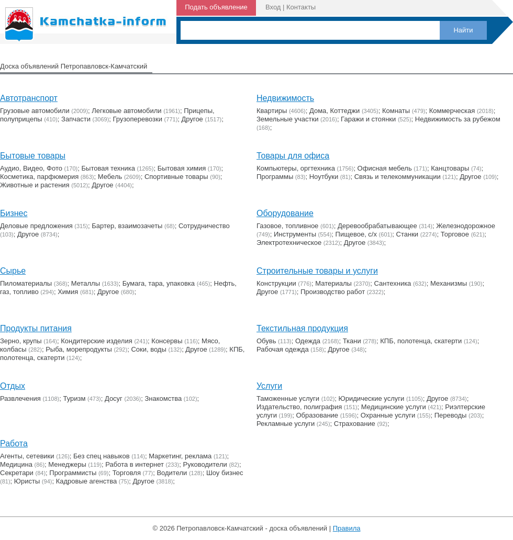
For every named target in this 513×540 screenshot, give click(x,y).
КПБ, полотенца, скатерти (421, 341)
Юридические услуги (372, 398)
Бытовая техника (108, 168)
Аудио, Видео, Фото (31, 168)
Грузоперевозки (137, 119)
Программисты (72, 473)
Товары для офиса (292, 155)
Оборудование (285, 213)
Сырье (13, 270)
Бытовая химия (182, 168)
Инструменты (295, 234)
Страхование (354, 424)
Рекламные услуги (285, 424)
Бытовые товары (32, 155)
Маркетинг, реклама (180, 456)
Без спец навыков (101, 456)
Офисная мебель (385, 168)
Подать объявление (216, 7)
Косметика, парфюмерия (39, 177)
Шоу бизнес (224, 473)
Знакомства (163, 398)
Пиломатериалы (26, 283)
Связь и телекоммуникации (397, 177)
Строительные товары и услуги (317, 270)
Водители (172, 473)
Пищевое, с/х (356, 234)
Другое (192, 119)
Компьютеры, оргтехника (295, 168)
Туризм (74, 398)
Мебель (110, 177)
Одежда (307, 341)
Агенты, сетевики (27, 456)
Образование (317, 415)
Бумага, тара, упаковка (158, 283)
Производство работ (332, 292)
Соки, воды (148, 349)
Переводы (450, 415)
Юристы (27, 481)
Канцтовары (450, 168)
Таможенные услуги (287, 398)
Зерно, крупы (21, 341)
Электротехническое (288, 242)
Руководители (205, 464)
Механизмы (448, 283)
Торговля (127, 473)
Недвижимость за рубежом (457, 119)
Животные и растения (35, 185)
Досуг (113, 398)
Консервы (166, 341)
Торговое (455, 234)
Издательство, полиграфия (299, 407)
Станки (407, 234)
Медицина (16, 464)
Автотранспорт (29, 98)
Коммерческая (452, 111)
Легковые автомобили (126, 111)
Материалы (333, 283)
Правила (347, 528)
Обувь (266, 341)
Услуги (269, 385)
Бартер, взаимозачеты (127, 226)
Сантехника (392, 283)
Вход (273, 7)
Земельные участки (287, 119)
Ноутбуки (324, 177)
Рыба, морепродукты (79, 349)
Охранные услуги (388, 415)
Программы (274, 177)
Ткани (352, 341)
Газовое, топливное (287, 226)
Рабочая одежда (282, 349)
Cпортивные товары (176, 177)
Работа (14, 443)
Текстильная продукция (302, 328)
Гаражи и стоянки (368, 119)
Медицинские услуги (393, 407)
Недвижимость (285, 98)
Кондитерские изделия (96, 341)
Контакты (301, 7)
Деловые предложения (36, 226)
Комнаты (396, 111)
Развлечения (20, 398)
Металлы (85, 283)
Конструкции (276, 283)
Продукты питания (36, 328)
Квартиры (271, 111)
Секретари (17, 473)
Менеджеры (67, 464)
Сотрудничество (204, 226)
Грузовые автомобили (35, 111)
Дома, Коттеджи (334, 111)
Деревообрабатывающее (377, 226)
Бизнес (14, 213)
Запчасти (76, 119)
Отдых (12, 385)
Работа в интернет (134, 464)
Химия (68, 292)
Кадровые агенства (86, 481)
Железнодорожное (465, 226)
